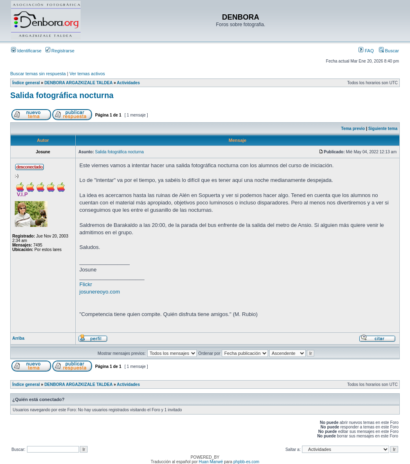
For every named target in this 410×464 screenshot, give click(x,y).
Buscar (389, 50)
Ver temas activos (87, 73)
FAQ (366, 50)
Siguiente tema (382, 128)
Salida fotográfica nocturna (61, 95)
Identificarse (26, 50)
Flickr (85, 284)
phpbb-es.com (246, 462)
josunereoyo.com (99, 292)
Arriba (18, 338)
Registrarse (59, 50)
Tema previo (353, 128)
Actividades (128, 83)
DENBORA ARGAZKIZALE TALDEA (78, 83)
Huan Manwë (211, 462)
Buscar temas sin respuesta (38, 73)
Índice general (26, 83)
